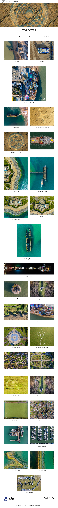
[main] (29, 30)
